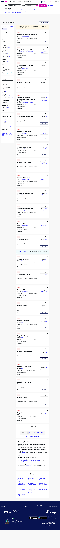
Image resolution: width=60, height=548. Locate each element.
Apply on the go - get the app (32, 436)
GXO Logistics (23, 194)
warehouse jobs (21, 461)
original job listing (25, 27)
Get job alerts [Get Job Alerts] (44, 22)
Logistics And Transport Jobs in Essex (13, 12)
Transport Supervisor (24, 178)
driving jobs (25, 460)
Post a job (15, 508)
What (6, 5)
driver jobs (20, 460)
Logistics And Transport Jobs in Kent (32, 480)
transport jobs (31, 460)
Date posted (4, 77)
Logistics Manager (23, 320)
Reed (22, 322)
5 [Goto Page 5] (34, 432)
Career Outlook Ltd (25, 36)
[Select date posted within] (7, 79)
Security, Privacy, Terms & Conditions (49, 541)
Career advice (3, 517)
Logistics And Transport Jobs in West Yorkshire (43, 480)
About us (39, 507)
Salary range (4, 32)
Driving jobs (14, 9)
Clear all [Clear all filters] (11, 26)
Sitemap (2, 525)
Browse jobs (51, 5)
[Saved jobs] (56, 1)
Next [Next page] (41, 432)
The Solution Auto (24, 68)
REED (50, 503)
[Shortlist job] (45, 32)
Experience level (5, 100)
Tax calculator (3, 518)
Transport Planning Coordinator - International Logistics (26, 99)
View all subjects (28, 511)
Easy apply (44, 41)
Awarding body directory (29, 515)
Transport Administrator (25, 116)
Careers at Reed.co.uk (41, 509)
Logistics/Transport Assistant (27, 34)
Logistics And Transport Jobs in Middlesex (33, 11)
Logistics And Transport (8, 22)
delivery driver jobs (38, 460)
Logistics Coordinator (24, 132)
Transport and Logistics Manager (25, 66)
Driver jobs (8, 9)
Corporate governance (41, 512)
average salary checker (29, 465)
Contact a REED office (5, 523)
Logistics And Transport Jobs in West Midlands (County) (32, 490)
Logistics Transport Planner (26, 50)
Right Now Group (23, 133)
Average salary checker (5, 520)
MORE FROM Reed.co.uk (40, 504)
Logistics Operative (23, 82)
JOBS (2, 503)
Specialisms (4, 82)
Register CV (44, 1)
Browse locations (4, 514)
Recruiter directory (4, 509)
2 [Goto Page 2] (29, 432)
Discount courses (28, 512)
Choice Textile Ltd (24, 276)
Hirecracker (25, 306)
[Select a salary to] (7, 41)
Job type (4, 45)
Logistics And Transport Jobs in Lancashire (32, 485)
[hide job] (47, 32)
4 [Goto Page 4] (32, 432)
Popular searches (4, 515)
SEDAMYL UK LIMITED (26, 164)
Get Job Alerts (22, 251)
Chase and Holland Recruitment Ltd (26, 51)
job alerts (24, 452)
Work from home (4, 511)
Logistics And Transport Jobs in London (21, 494)
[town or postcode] (31, 5)
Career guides (28, 517)
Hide (3, 67)
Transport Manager (23, 224)
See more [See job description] (19, 42)
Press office (39, 510)
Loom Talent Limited (25, 117)
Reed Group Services (53, 511)
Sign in (32, 454)
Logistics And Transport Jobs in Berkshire (43, 485)
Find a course (27, 509)
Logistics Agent (22, 305)
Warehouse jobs (37, 9)
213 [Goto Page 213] (38, 432)
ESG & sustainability (53, 525)
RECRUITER (15, 503)
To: (2, 39)
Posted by (4, 59)
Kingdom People (25, 225)
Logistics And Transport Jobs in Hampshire (14, 11)
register (37, 454)
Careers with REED (52, 517)
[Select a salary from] (7, 37)
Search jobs (43, 5)
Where (23, 5)
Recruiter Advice (16, 512)
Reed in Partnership (53, 515)
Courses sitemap (28, 520)
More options (5, 105)
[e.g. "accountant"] (14, 5)
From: (3, 34)
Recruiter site (15, 506)
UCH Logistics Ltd (24, 83)
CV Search (15, 509)
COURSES (27, 503)
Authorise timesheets (53, 509)
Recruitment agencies (17, 511)
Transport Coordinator (24, 147)
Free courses (27, 514)
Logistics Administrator (25, 351)
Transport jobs (21, 9)
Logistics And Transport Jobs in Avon (43, 489)
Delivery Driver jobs (29, 9)
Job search (3, 508)
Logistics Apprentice (24, 162)
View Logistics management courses (8, 141)
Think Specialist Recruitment (28, 102)
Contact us (3, 506)
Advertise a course (28, 518)
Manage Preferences (51, 540)
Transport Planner (23, 239)
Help (2, 522)
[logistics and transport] (4, 29)
